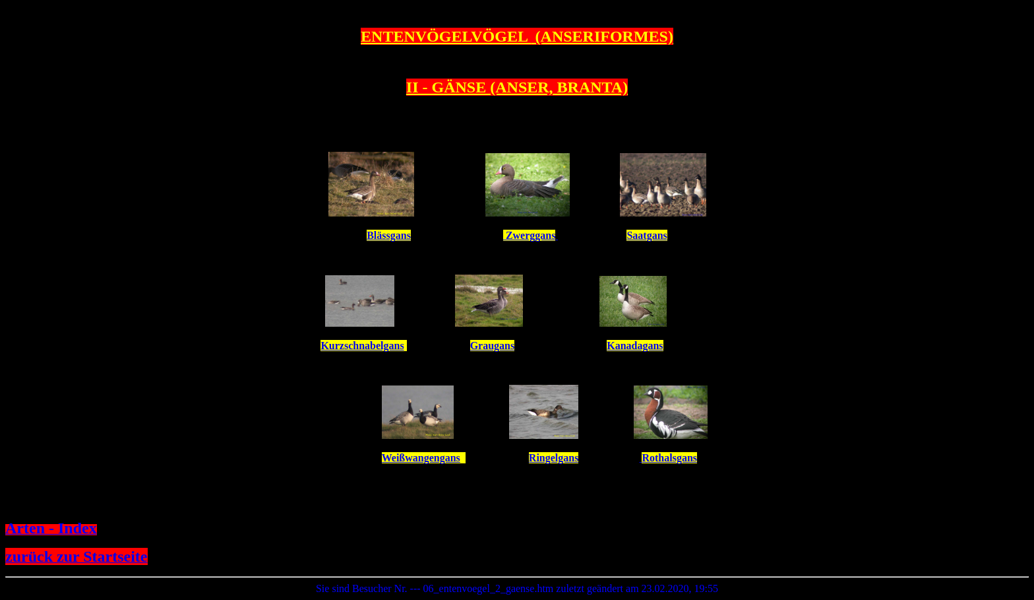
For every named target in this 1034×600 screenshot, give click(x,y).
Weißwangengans (421, 457)
